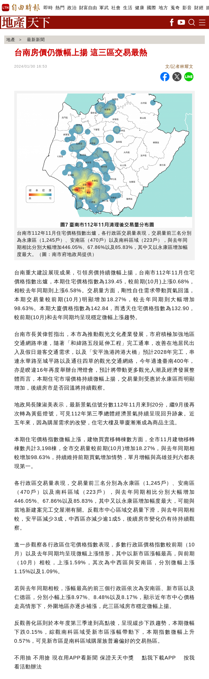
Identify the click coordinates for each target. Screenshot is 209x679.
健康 (139, 7)
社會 (115, 7)
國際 (151, 7)
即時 (48, 7)
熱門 (60, 7)
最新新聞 (36, 39)
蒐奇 (175, 7)
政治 (71, 7)
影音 (187, 7)
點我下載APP (159, 658)
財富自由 (88, 7)
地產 (10, 39)
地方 (163, 7)
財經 (198, 7)
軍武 (104, 7)
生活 (127, 7)
